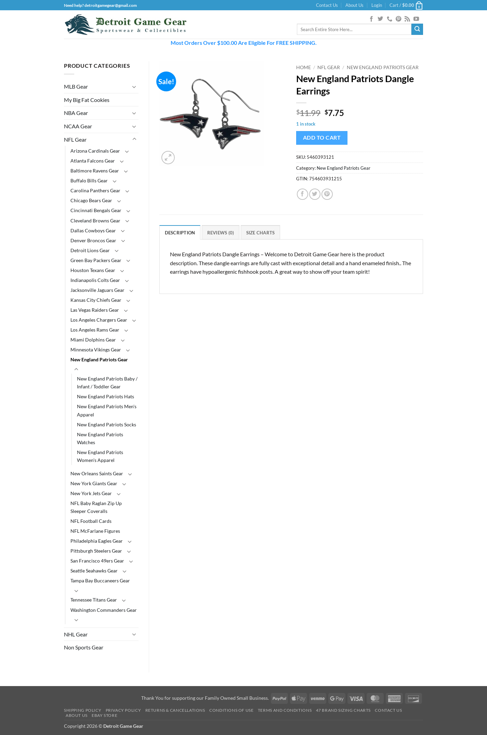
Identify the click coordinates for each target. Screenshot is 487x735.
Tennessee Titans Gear (93, 600)
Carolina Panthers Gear (95, 190)
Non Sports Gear (83, 647)
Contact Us (327, 5)
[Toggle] (134, 86)
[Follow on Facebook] (371, 19)
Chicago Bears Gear (91, 200)
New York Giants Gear (93, 483)
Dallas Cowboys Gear (93, 230)
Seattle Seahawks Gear (94, 570)
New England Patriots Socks (106, 424)
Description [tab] (180, 232)
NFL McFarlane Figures (95, 531)
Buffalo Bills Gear (89, 180)
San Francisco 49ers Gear (97, 561)
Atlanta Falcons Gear (92, 161)
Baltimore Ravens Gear (94, 170)
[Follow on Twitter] (380, 19)
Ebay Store (104, 715)
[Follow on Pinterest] (398, 19)
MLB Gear (76, 86)
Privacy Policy (123, 710)
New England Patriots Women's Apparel (100, 456)
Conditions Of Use (231, 710)
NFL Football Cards (90, 521)
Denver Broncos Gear (93, 240)
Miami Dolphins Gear (93, 340)
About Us (354, 5)
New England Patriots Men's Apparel (106, 410)
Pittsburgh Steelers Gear (96, 551)
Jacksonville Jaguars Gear (97, 290)
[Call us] (389, 19)
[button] (376, 5)
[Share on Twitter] (314, 194)
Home (303, 67)
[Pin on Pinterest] (327, 194)
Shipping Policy (82, 710)
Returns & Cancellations (175, 710)
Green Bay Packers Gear (95, 260)
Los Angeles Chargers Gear (98, 320)
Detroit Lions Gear (90, 250)
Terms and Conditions (285, 710)
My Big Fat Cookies (86, 99)
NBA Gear (76, 112)
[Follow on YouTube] (416, 19)
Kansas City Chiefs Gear (95, 300)
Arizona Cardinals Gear (95, 151)
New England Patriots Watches (100, 438)
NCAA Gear (78, 126)
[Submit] (417, 29)
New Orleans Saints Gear (96, 473)
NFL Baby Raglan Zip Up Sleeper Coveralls (96, 507)
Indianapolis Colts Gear (95, 280)
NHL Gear (76, 634)
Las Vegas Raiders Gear (94, 310)
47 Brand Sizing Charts (343, 710)
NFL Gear (75, 139)
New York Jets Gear (91, 493)
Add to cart (322, 137)
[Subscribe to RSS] (407, 19)
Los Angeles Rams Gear (94, 330)
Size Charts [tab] (260, 232)
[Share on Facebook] (302, 194)
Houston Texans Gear (92, 270)
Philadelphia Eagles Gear (96, 541)
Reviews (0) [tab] (220, 232)
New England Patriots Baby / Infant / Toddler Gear (107, 382)
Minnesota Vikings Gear (95, 349)
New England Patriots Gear (99, 359)
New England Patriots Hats (105, 396)
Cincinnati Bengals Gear (95, 210)
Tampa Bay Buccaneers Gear (100, 580)
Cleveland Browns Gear (95, 220)
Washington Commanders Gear (103, 610)
